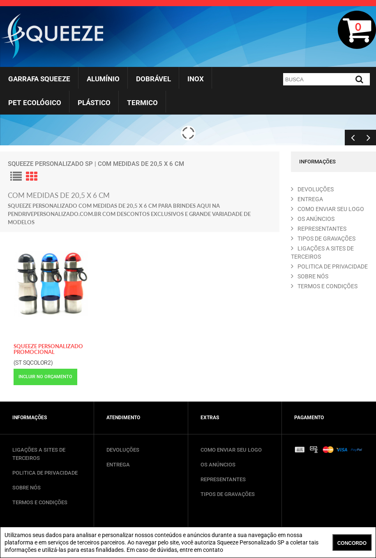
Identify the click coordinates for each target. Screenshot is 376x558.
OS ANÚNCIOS (218, 465)
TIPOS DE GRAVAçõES (323, 238)
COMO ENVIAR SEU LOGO (327, 209)
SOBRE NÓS (26, 488)
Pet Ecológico (34, 103)
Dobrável (153, 79)
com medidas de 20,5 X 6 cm (141, 164)
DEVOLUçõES (312, 189)
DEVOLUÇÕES (122, 450)
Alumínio (103, 79)
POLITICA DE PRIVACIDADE (329, 266)
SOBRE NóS (309, 276)
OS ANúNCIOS (312, 219)
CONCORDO (352, 543)
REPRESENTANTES (318, 228)
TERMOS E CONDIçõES (324, 286)
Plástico (94, 103)
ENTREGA (307, 199)
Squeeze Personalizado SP (50, 164)
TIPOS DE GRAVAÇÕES (228, 494)
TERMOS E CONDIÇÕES (39, 502)
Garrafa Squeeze (39, 79)
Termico (142, 103)
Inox (195, 79)
